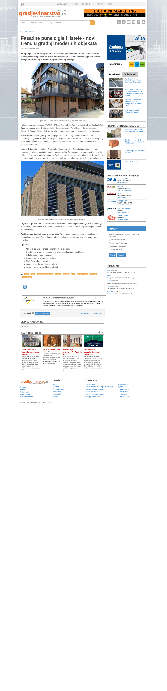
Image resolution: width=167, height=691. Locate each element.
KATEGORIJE (63, 4)
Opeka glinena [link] (27, 326)
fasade (65, 274)
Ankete (55, 396)
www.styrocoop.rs (124, 205)
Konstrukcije (90, 384)
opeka (58, 274)
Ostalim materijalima (118, 246)
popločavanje (26, 277)
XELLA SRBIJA (123, 179)
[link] (50, 13)
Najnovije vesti (114, 74)
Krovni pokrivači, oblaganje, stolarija (99, 387)
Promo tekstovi (58, 389)
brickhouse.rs (122, 220)
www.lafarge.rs (123, 212)
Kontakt (23, 389)
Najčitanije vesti (130, 74)
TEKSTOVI (87, 4)
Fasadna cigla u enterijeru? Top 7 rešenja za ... (72, 352)
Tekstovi (56, 387)
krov (72, 274)
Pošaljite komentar (42, 313)
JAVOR (120, 186)
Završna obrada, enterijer (94, 389)
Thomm (109, 286)
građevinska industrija (45, 274)
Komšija (109, 281)
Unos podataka (25, 394)
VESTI (76, 4)
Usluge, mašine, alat (92, 397)
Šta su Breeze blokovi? (51, 350)
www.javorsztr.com (124, 190)
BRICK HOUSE (122, 216)
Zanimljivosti (57, 392)
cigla (26, 274)
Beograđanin (111, 291)
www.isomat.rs (122, 197)
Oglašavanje (24, 392)
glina (32, 274)
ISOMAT (120, 194)
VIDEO (109, 4)
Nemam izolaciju (117, 250)
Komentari (113, 266)
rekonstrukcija (82, 274)
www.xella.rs (122, 183)
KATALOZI (99, 4)
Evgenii (109, 275)
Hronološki (84, 313)
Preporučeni (97, 313)
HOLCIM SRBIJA (123, 208)
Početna (23, 31)
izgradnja (93, 274)
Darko (109, 270)
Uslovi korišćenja (26, 397)
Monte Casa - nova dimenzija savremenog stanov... (30, 352)
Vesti (32, 31)
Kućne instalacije (91, 392)
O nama (23, 387)
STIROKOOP (122, 201)
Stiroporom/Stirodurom (119, 243)
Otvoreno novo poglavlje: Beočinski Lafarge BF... (91, 352)
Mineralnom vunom (118, 240)
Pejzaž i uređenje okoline (94, 394)
